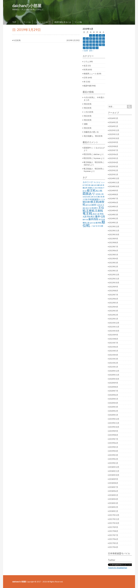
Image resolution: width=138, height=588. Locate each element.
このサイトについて (42, 22)
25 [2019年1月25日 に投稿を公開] (100, 45)
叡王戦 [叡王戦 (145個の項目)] (91, 190)
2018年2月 (113, 507)
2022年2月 (113, 315)
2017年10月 (114, 523)
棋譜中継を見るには (62, 22)
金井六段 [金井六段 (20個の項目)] (92, 223)
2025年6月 (113, 154)
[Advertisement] (120, 65)
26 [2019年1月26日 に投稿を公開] (103, 45)
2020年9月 (113, 383)
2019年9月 (113, 431)
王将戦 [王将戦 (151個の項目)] (90, 210)
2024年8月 (113, 194)
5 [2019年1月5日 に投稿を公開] (103, 35)
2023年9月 (113, 238)
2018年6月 (113, 491)
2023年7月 (113, 246)
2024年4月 (113, 210)
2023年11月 (114, 230)
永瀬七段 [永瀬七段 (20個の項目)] (99, 205)
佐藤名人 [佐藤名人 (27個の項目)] (91, 188)
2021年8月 (113, 339)
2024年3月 (113, 214)
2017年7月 (113, 535)
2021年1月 (113, 367)
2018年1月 (113, 511)
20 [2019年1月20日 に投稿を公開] (84, 45)
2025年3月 (113, 166)
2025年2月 (113, 170)
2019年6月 (113, 443)
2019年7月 (113, 439)
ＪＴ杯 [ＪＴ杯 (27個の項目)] (92, 226)
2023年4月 (113, 258)
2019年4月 (113, 451)
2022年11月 (114, 278)
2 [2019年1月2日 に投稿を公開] (93, 35)
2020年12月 (114, 371)
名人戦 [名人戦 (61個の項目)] (99, 190)
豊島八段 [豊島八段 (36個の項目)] (86, 223)
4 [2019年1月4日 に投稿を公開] (100, 35)
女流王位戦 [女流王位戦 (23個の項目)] (86, 196)
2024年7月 (113, 198)
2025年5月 (113, 158)
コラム (86, 61)
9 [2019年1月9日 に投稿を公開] (93, 38)
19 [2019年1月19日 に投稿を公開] (103, 42)
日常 (85, 77)
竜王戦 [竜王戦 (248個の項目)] (87, 213)
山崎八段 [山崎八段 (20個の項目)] (93, 196)
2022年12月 (114, 274)
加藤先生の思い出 (91, 132)
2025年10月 (114, 138)
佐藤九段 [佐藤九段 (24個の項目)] (99, 185)
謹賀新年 (87, 148)
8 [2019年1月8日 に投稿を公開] (90, 38)
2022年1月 (113, 319)
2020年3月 (113, 407)
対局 (85, 69)
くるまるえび (99, 148)
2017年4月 (113, 547)
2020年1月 (113, 415)
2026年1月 (113, 126)
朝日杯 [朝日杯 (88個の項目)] (86, 201)
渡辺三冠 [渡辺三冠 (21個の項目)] (88, 208)
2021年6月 (113, 347)
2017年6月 (113, 539)
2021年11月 (114, 327)
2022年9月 (113, 286)
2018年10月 (114, 475)
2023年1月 (113, 270)
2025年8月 (113, 146)
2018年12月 (114, 467)
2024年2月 (113, 218)
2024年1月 (113, 222)
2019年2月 (113, 459)
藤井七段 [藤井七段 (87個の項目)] (100, 216)
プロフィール (25, 22)
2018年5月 (113, 495)
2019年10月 (114, 427)
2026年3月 (113, 118)
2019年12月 (114, 419)
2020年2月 (113, 411)
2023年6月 (113, 250)
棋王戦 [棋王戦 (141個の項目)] (94, 201)
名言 (85, 65)
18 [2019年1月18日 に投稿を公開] (100, 42)
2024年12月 (114, 178)
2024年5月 (113, 206)
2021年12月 (114, 323)
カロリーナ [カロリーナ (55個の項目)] (88, 182)
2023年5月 (113, 254)
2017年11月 (114, 519)
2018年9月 (113, 479)
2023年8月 (113, 242)
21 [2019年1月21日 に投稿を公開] (87, 45)
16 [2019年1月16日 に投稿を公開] (94, 42)
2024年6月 (113, 202)
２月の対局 (88, 112)
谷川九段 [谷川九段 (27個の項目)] (102, 219)
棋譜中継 (87, 86)
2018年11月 (114, 471)
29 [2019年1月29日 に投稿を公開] (91, 48)
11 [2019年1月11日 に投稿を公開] (100, 38)
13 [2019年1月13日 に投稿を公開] (84, 42)
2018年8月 (113, 483)
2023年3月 (113, 262)
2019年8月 (113, 435)
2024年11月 (114, 182)
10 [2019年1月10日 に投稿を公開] (97, 38)
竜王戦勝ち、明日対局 (93, 136)
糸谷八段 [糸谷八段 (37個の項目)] (96, 214)
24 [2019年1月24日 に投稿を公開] (97, 45)
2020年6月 (113, 395)
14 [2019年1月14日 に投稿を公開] (87, 42)
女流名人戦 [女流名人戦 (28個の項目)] (100, 194)
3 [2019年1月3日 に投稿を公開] (97, 35)
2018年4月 (113, 499)
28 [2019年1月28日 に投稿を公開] (87, 48)
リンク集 (78, 22)
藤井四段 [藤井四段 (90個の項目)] (93, 219)
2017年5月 (113, 543)
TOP (14, 22)
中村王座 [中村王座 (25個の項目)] (87, 185)
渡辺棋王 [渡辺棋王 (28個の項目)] (94, 208)
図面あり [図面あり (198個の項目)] (89, 193)
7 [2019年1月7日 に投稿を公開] (87, 38)
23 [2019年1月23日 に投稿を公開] (94, 45)
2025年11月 (114, 134)
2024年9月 (113, 190)
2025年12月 (114, 130)
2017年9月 (113, 527)
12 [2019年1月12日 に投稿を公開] (103, 38)
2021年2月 (113, 363)
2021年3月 (113, 359)
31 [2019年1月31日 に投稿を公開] (97, 48)
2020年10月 (114, 379)
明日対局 (87, 104)
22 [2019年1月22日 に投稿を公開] (91, 45)
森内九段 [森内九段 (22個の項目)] (88, 205)
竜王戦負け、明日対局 (93, 162)
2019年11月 (114, 423)
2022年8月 (113, 290)
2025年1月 (113, 174)
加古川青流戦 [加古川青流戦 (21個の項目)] (99, 188)
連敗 (86, 124)
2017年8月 (113, 531)
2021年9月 (113, 335)
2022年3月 (113, 311)
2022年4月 (113, 307)
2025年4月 (113, 162)
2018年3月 (113, 503)
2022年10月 (114, 282)
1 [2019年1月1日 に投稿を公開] (90, 35)
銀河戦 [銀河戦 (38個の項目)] (98, 223)
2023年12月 (114, 226)
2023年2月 (113, 266)
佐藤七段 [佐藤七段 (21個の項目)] (93, 185)
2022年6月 (113, 299)
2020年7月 (113, 391)
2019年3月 (113, 455)
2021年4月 (113, 355)
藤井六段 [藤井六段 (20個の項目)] (85, 219)
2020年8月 (113, 387)
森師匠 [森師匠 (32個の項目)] (94, 205)
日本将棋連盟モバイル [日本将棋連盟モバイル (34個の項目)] (96, 199)
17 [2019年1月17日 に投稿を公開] (97, 42)
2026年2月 (113, 122)
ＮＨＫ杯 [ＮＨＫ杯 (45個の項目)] (99, 226)
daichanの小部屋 (26, 5)
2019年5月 (113, 447)
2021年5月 (113, 351)
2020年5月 (113, 399)
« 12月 (85, 50)
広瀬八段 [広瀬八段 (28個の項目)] (99, 197)
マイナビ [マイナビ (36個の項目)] (96, 182)
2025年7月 (113, 150)
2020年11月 (114, 375)
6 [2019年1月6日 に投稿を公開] (84, 38)
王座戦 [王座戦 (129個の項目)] (99, 210)
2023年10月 (114, 234)
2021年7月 (113, 343)
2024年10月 (114, 186)
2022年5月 (113, 303)
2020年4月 (113, 403)
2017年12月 (114, 515)
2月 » (91, 50)
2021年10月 (114, 331)
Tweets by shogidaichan (117, 568)
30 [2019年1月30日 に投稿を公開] (94, 48)
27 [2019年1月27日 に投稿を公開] (84, 48)
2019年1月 (113, 463)
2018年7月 (113, 487)
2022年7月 (113, 295)
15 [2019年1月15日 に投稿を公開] (91, 42)
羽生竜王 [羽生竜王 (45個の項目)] (91, 216)
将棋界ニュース (90, 73)
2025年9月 (113, 142)
